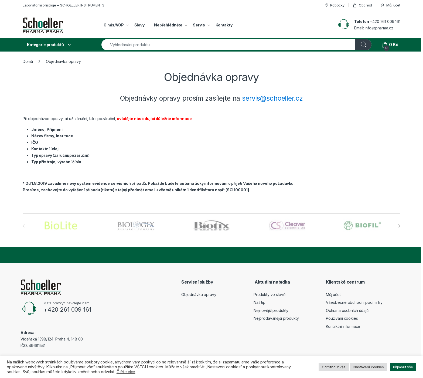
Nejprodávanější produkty (276, 318)
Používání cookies (342, 318)
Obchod (362, 5)
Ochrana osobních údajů (347, 310)
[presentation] (399, 226)
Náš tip (259, 302)
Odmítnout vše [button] (334, 367)
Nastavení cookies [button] (368, 367)
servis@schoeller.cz (272, 98)
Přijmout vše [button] (403, 367)
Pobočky (334, 5)
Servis (199, 25)
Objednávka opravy (198, 294)
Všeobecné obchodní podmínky (354, 302)
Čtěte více (126, 371)
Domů (28, 61)
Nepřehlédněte (168, 25)
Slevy (139, 25)
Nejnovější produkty (271, 310)
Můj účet (390, 5)
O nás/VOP (114, 25)
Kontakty (224, 25)
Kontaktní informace (343, 326)
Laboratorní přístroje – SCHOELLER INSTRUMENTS (63, 5)
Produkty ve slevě (269, 294)
